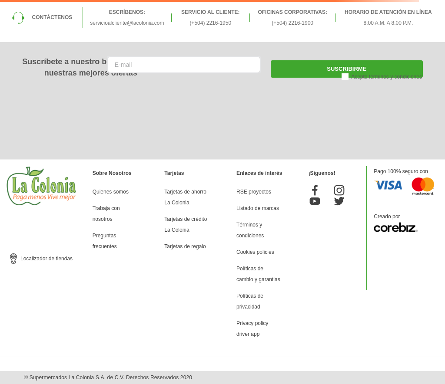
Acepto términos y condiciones (386, 77)
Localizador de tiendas (46, 259)
